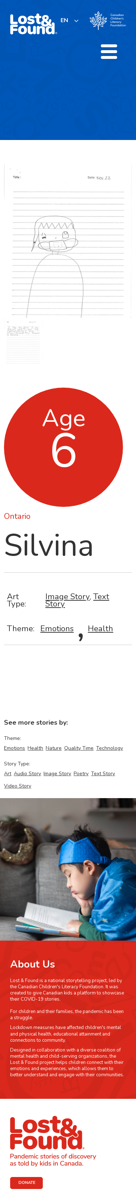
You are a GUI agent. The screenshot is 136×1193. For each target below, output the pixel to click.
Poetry (81, 773)
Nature (54, 748)
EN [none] (64, 20)
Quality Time (79, 748)
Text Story (103, 773)
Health (100, 628)
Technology (109, 748)
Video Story (17, 785)
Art (7, 773)
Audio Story (27, 773)
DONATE (27, 1182)
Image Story (67, 596)
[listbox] (70, 20)
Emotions (57, 628)
